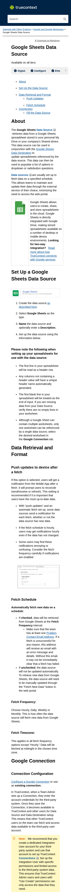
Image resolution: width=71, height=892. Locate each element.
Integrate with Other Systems (17, 29)
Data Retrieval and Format (35, 94)
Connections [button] (28, 854)
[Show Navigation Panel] (66, 6)
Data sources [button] (21, 174)
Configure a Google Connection (30, 777)
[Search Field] (38, 19)
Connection (25, 108)
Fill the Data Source (38, 112)
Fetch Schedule (35, 104)
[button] (65, 19)
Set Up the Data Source (33, 87)
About (22, 81)
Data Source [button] (45, 129)
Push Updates (34, 98)
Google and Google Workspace (48, 29)
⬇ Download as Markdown (47, 40)
